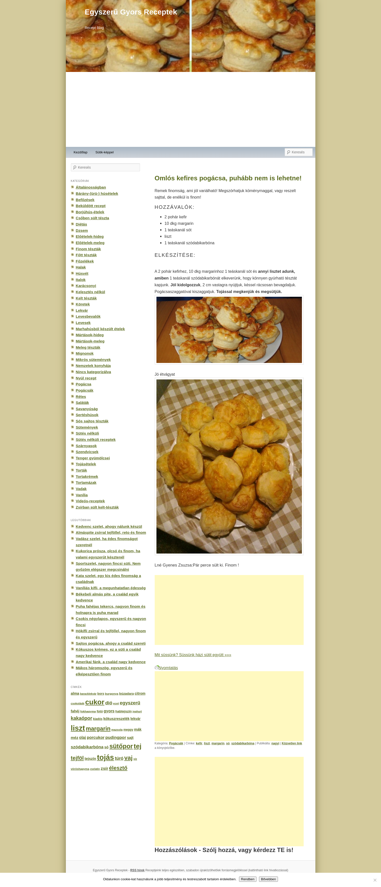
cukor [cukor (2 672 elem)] (95, 702)
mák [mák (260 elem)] (137, 729)
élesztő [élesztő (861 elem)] (118, 768)
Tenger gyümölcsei (93, 458)
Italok (81, 280)
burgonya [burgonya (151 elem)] (111, 693)
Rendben (247, 879)
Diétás (81, 224)
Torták (81, 470)
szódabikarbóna (242, 743)
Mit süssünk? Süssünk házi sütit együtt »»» (193, 654)
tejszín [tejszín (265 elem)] (90, 759)
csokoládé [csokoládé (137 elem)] (78, 703)
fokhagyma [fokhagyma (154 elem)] (88, 711)
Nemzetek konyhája (93, 365)
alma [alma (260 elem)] (75, 693)
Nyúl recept (86, 378)
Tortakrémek (87, 476)
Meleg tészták (88, 347)
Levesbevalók (88, 316)
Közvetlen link (292, 743)
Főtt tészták (86, 255)
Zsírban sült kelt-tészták (97, 507)
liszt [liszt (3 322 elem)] (78, 728)
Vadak (81, 489)
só (228, 743)
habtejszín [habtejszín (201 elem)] (123, 711)
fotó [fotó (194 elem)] (100, 711)
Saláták (82, 402)
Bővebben (268, 879)
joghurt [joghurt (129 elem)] (137, 711)
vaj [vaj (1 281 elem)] (128, 757)
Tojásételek (86, 464)
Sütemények (87, 427)
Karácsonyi (86, 286)
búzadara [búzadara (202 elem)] (126, 693)
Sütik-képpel (104, 152)
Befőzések (85, 200)
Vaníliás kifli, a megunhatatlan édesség (111, 588)
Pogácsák (176, 743)
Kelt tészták (86, 298)
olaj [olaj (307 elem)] (82, 737)
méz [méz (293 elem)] (74, 737)
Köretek (83, 304)
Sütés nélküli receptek (96, 439)
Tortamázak (86, 482)
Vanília (82, 495)
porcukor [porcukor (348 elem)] (96, 737)
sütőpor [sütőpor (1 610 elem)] (121, 746)
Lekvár (82, 310)
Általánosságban (91, 187)
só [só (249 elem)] (106, 747)
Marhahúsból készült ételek (100, 329)
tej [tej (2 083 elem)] (137, 746)
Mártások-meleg (90, 341)
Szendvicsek (87, 452)
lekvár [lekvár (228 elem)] (135, 719)
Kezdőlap (80, 152)
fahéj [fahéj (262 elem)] (75, 711)
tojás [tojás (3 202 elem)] (105, 757)
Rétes (81, 396)
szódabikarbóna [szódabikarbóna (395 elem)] (87, 746)
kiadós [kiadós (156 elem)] (98, 719)
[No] (374, 880)
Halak (81, 267)
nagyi (275, 743)
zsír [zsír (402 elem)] (104, 768)
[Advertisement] (190, 109)
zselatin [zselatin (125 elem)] (95, 768)
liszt (207, 743)
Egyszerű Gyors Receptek (131, 12)
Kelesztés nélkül (90, 292)
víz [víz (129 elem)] (135, 758)
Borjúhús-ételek (90, 212)
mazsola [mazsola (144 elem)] (117, 729)
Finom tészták (88, 249)
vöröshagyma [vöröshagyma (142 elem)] (80, 768)
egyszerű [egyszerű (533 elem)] (130, 702)
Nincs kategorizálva (93, 372)
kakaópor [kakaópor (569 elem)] (81, 718)
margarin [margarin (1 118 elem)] (98, 728)
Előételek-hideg (90, 236)
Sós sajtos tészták (92, 421)
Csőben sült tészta (92, 218)
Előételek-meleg (90, 243)
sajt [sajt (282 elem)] (130, 737)
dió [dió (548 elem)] (109, 702)
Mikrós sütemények (93, 359)
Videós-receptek (90, 501)
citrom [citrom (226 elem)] (140, 693)
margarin (218, 743)
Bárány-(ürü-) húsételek (97, 193)
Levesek (83, 322)
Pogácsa (83, 384)
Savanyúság (87, 409)
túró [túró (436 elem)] (119, 758)
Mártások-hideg (90, 335)
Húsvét (82, 273)
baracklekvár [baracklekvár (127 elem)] (88, 693)
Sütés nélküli (87, 433)
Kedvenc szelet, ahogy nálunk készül (109, 526)
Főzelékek (85, 261)
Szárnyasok (86, 446)
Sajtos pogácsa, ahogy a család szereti (111, 643)
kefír (199, 743)
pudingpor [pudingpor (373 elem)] (115, 737)
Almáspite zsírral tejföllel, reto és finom (111, 532)
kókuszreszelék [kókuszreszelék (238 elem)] (116, 719)
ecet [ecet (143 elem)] (116, 703)
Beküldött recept (91, 206)
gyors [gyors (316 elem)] (109, 711)
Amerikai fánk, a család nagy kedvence (111, 662)
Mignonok (85, 353)
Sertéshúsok (87, 415)
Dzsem (82, 230)
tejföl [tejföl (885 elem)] (77, 758)
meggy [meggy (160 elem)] (128, 729)
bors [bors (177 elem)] (100, 693)
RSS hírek (137, 870)
